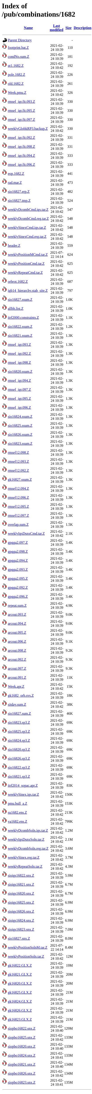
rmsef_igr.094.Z (19, 380)
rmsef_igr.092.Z (19, 353)
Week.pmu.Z (17, 92)
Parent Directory (20, 40)
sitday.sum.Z (17, 704)
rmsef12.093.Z (18, 461)
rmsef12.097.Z (18, 515)
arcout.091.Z (17, 677)
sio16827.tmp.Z (19, 200)
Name (28, 28)
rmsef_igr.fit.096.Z (21, 164)
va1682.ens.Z (17, 821)
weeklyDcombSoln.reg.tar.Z (28, 848)
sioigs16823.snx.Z (21, 929)
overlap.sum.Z (18, 524)
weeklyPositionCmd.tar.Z (26, 263)
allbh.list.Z (15, 308)
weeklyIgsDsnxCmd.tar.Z (26, 533)
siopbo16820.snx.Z (21, 1046)
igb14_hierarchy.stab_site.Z (28, 290)
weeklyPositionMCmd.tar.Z (28, 254)
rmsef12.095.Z (18, 506)
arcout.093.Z (17, 614)
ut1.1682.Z (16, 65)
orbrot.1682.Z (18, 281)
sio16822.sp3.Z (19, 767)
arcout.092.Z (17, 659)
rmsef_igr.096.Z (19, 407)
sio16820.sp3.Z (19, 749)
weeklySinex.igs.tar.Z (23, 794)
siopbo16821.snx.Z (21, 1064)
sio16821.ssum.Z (20, 335)
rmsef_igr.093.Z (19, 344)
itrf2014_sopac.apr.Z (23, 785)
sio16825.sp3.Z (19, 731)
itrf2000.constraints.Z (23, 317)
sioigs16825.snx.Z (21, 902)
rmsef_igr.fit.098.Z (21, 146)
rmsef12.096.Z (18, 497)
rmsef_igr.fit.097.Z (21, 119)
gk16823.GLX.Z (20, 1019)
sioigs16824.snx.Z (21, 920)
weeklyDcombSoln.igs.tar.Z (28, 830)
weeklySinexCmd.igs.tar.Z (27, 227)
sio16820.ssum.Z (20, 371)
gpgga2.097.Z (18, 542)
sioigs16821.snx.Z (21, 884)
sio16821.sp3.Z (19, 776)
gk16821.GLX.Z (20, 974)
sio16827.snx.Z (19, 938)
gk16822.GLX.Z (20, 965)
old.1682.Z (16, 83)
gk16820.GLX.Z (20, 983)
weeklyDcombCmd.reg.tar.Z (28, 218)
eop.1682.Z (16, 173)
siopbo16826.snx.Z (21, 1073)
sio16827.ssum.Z (20, 299)
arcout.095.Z (17, 632)
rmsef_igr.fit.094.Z (21, 155)
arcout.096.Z (17, 641)
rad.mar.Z (15, 182)
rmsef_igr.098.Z (19, 362)
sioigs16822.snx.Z (21, 875)
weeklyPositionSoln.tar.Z (26, 956)
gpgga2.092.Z (18, 587)
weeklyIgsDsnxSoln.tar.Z (26, 839)
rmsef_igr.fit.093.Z (21, 101)
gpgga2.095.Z (18, 578)
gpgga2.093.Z (18, 569)
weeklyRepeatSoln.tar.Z (25, 866)
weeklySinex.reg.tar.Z (23, 857)
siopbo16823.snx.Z (21, 1082)
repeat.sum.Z (17, 605)
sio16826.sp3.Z (19, 758)
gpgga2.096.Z (18, 596)
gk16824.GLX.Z (20, 1001)
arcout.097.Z (17, 668)
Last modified (56, 28)
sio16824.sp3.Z (19, 740)
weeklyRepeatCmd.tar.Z (25, 272)
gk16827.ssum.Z (20, 479)
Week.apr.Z (16, 686)
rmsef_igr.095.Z (19, 398)
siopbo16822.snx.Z (21, 1028)
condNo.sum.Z (18, 56)
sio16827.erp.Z (19, 191)
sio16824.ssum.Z (20, 416)
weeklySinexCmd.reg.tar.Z (27, 236)
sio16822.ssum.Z (20, 326)
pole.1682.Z (16, 74)
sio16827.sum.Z (19, 713)
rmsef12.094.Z (18, 488)
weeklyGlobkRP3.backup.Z (28, 128)
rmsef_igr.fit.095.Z (21, 110)
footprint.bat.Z (18, 47)
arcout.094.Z (17, 623)
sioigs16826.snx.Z (21, 911)
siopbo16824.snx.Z (21, 1055)
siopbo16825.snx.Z (21, 1037)
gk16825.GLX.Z (20, 992)
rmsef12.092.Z (18, 470)
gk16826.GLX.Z (20, 1010)
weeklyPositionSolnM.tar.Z (27, 947)
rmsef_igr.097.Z (19, 389)
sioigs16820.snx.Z (21, 893)
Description (82, 28)
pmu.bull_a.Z (17, 803)
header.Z (14, 245)
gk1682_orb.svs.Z (21, 695)
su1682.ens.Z (17, 812)
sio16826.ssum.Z (20, 434)
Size (68, 28)
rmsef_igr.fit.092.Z (21, 137)
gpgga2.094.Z (18, 560)
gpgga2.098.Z (18, 551)
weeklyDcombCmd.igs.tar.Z (28, 209)
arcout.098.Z (17, 650)
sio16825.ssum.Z (20, 425)
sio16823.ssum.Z (20, 443)
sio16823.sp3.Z (19, 722)
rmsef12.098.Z (18, 452)
